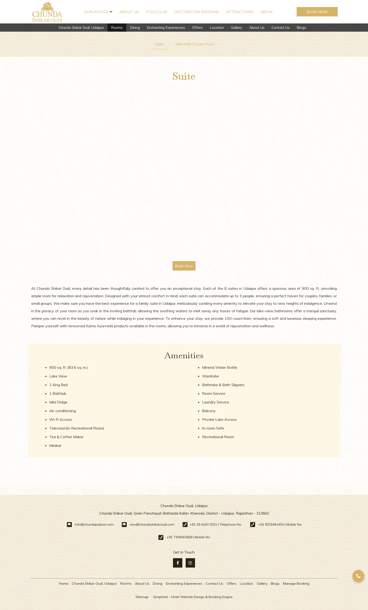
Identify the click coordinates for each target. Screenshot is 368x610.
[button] (358, 576)
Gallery (236, 27)
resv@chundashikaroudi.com (152, 524)
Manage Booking (296, 583)
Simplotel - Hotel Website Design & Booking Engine (193, 597)
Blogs (301, 27)
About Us (129, 11)
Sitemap (142, 597)
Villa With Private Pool (194, 44)
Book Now (317, 11)
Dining (135, 27)
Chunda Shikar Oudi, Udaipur (81, 27)
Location (217, 27)
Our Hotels (98, 12)
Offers (197, 27)
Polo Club (156, 11)
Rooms (117, 27)
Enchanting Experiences (166, 27)
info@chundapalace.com (94, 524)
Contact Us (281, 27)
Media (267, 11)
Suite (159, 44)
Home (63, 583)
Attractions (239, 11)
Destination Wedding (196, 11)
